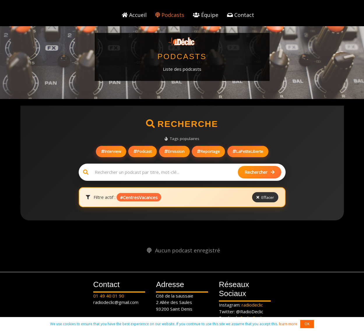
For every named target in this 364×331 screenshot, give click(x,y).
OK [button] (307, 323)
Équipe (205, 14)
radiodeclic (252, 305)
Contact (240, 14)
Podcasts (169, 14)
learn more (288, 323)
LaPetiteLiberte (248, 151)
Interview (111, 151)
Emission (174, 151)
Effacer (265, 197)
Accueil (134, 14)
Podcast (142, 151)
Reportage (208, 151)
